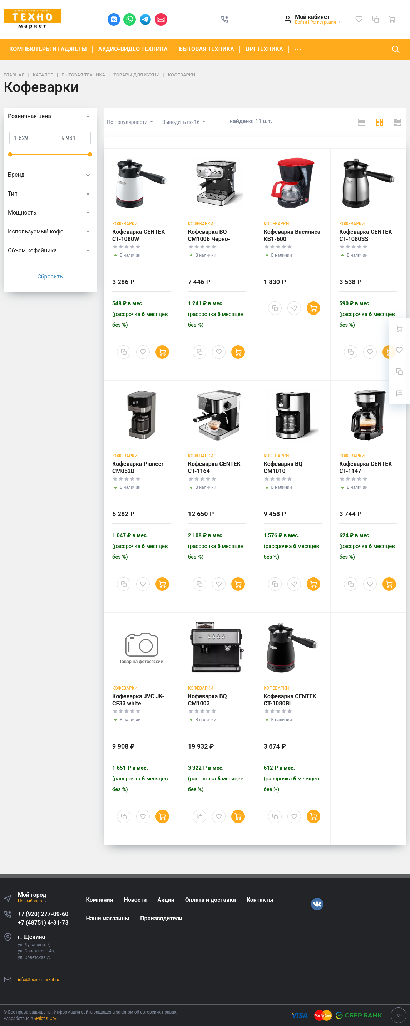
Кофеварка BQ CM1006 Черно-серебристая (209, 239)
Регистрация (323, 22)
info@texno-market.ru (38, 979)
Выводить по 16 (181, 122)
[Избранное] (359, 19)
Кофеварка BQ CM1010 (283, 467)
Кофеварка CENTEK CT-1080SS (365, 235)
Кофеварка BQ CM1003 (207, 700)
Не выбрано (33, 901)
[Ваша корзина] (392, 19)
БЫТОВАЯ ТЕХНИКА (206, 49)
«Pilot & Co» (45, 1018)
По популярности (128, 122)
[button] (225, 19)
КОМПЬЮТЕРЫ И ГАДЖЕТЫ (48, 49)
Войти (301, 22)
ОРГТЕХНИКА (264, 49)
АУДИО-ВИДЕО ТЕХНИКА (133, 49)
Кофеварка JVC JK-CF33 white (138, 700)
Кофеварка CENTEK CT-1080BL (290, 700)
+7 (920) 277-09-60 (43, 914)
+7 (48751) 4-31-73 (43, 922)
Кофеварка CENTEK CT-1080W (138, 235)
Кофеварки (125, 223)
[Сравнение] (375, 19)
